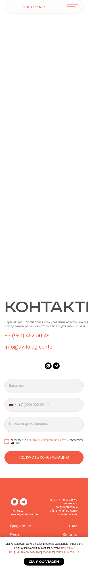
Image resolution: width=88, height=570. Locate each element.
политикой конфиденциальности (47, 440)
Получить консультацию (44, 457)
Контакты (70, 534)
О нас (73, 526)
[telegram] (56, 365)
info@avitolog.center (29, 347)
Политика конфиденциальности (25, 513)
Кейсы (15, 534)
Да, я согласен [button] (44, 562)
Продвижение (20, 526)
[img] (15, 7)
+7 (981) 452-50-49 (33, 7)
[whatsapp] (48, 365)
